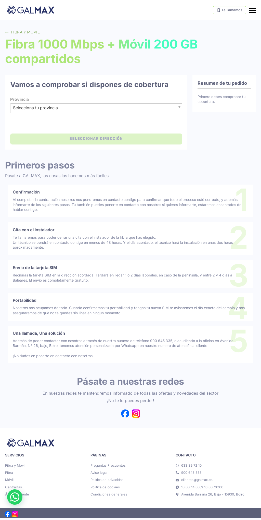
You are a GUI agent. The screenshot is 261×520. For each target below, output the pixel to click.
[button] (14, 497)
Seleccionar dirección (96, 141)
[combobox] (96, 109)
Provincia (19, 101)
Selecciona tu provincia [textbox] (35, 109)
